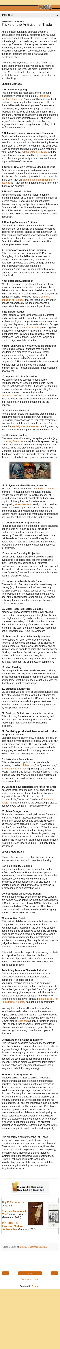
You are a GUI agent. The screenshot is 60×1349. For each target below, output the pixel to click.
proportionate (9, 395)
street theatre (22, 504)
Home (30, 1273)
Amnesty (21, 1002)
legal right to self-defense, (25, 426)
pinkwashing (28, 765)
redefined (22, 1021)
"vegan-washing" (13, 768)
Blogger (36, 1286)
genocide (44, 96)
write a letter (33, 327)
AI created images (45, 488)
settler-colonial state (13, 99)
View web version (30, 1279)
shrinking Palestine (12, 441)
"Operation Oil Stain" (36, 152)
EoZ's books (14, 1202)
